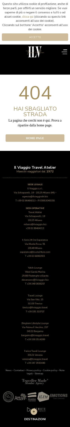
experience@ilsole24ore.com (35, 252)
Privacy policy (34, 370)
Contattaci (19, 370)
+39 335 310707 (36, 311)
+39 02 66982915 (36, 256)
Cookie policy (50, 370)
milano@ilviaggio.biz (35, 224)
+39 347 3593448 (36, 362)
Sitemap (39, 373)
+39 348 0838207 (36, 283)
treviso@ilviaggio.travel (35, 307)
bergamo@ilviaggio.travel (35, 335)
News (9, 370)
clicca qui (27, 17)
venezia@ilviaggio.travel (35, 359)
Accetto (35, 37)
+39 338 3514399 (36, 339)
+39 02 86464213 (26, 200)
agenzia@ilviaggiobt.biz (35, 196)
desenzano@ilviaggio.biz (35, 279)
